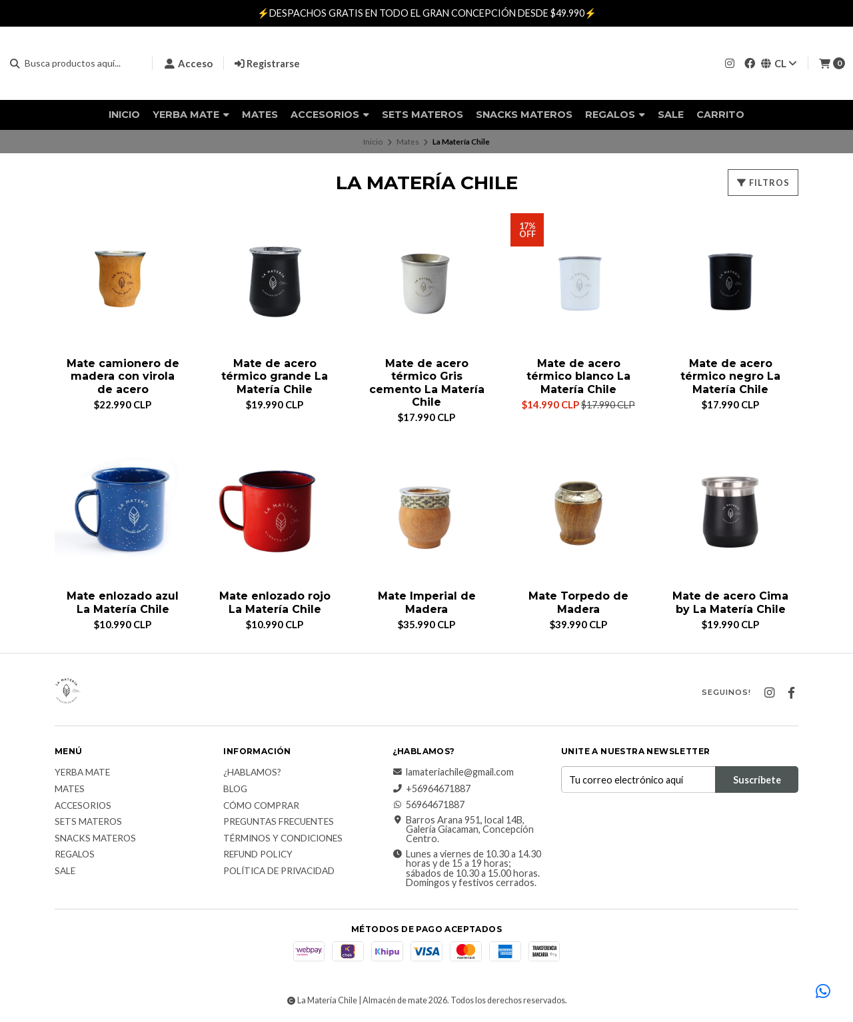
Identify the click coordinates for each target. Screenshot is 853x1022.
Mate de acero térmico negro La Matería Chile (730, 376)
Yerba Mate (191, 115)
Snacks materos (524, 115)
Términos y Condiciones (283, 838)
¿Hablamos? (252, 773)
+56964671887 (431, 788)
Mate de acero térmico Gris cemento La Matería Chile (426, 382)
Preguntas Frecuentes (278, 822)
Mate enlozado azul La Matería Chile (122, 603)
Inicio (124, 115)
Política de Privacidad (279, 871)
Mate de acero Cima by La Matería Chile (730, 603)
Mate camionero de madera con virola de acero (123, 376)
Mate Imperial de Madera (427, 603)
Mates (260, 115)
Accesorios (330, 115)
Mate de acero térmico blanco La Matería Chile (578, 376)
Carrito (720, 115)
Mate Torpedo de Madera (578, 603)
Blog (235, 789)
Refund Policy (258, 855)
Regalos (615, 115)
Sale (671, 115)
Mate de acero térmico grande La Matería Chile (274, 376)
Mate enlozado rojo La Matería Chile (275, 603)
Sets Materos (422, 115)
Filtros (763, 182)
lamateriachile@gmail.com (453, 772)
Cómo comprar (261, 806)
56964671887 (428, 805)
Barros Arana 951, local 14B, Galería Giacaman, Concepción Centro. (463, 829)
